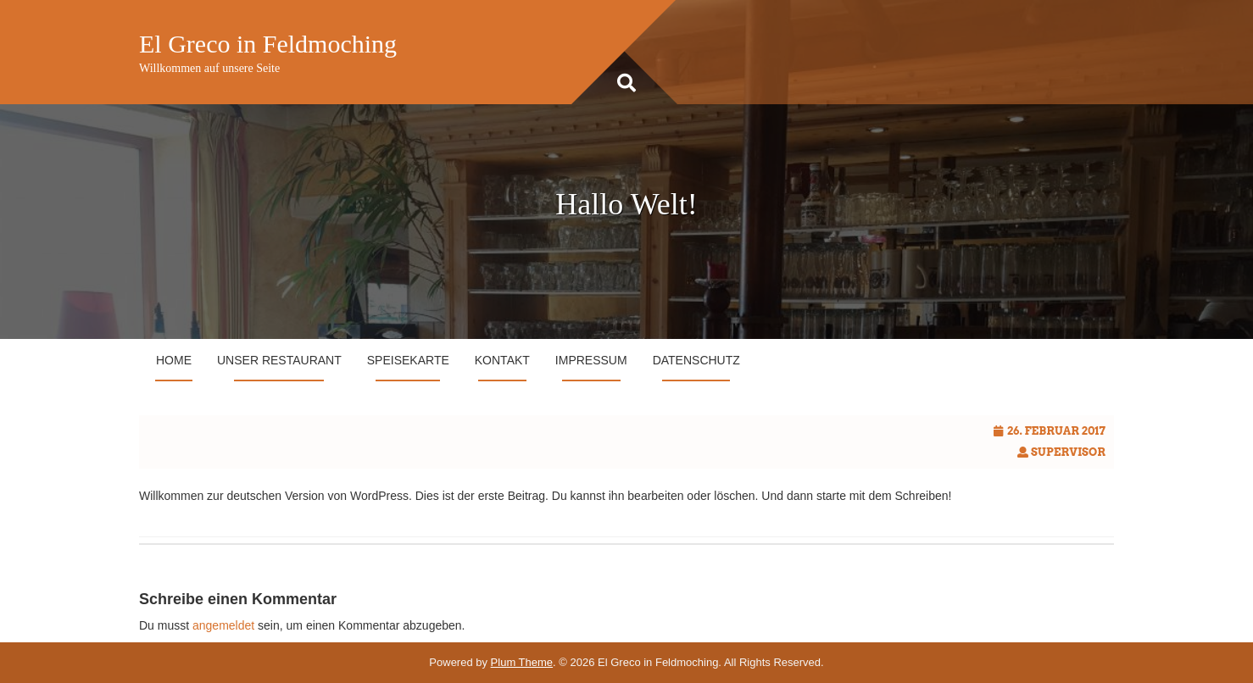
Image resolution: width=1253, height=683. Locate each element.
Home (174, 360)
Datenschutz (696, 360)
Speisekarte (408, 360)
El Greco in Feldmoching (268, 44)
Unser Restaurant (279, 360)
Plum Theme (522, 662)
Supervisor (1068, 452)
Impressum (591, 360)
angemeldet (223, 625)
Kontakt (502, 360)
